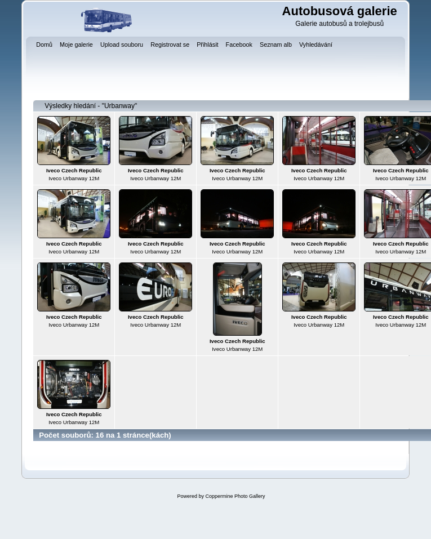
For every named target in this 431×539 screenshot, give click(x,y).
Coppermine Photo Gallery (235, 496)
